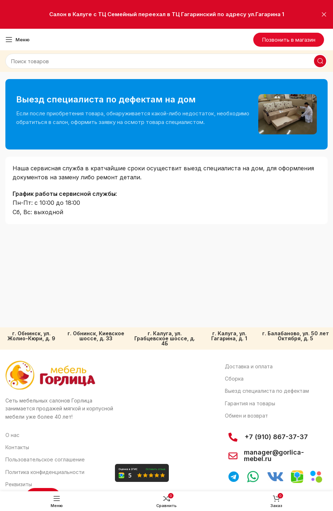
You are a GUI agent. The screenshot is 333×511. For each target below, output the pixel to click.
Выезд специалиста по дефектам (267, 391)
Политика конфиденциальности (44, 472)
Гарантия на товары (250, 403)
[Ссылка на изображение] (50, 374)
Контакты (17, 447)
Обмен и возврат (246, 416)
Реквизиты (18, 484)
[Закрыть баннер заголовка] (324, 14)
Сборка (234, 379)
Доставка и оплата (249, 366)
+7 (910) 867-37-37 (276, 437)
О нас (12, 435)
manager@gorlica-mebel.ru (274, 455)
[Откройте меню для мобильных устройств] (17, 39)
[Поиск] (166, 61)
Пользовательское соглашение (45, 459)
